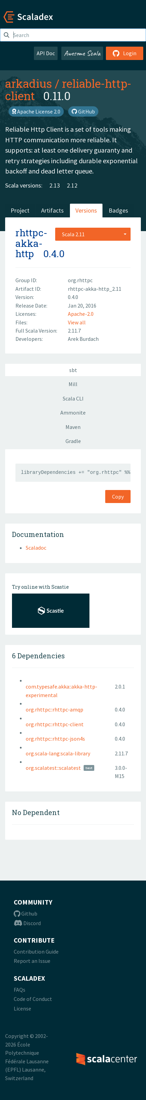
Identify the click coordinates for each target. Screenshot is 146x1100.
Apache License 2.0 (36, 111)
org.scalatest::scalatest (53, 767)
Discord (27, 923)
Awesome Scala (82, 53)
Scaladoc (36, 547)
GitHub (83, 111)
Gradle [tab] (73, 441)
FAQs (19, 989)
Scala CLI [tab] (73, 398)
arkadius (28, 83)
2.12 (72, 185)
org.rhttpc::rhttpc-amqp (54, 709)
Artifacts (52, 210)
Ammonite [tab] (73, 412)
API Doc (46, 53)
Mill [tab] (73, 384)
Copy (118, 496)
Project (20, 210)
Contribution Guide (36, 951)
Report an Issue (32, 960)
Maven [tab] (73, 426)
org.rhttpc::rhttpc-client (55, 724)
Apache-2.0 (81, 313)
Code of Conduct (33, 998)
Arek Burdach (83, 338)
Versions (86, 210)
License (22, 1008)
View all (77, 322)
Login (124, 53)
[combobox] (93, 234)
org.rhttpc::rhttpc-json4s (55, 738)
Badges (118, 210)
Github (25, 913)
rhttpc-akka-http (31, 243)
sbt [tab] (73, 370)
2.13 (54, 185)
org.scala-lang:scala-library (58, 753)
